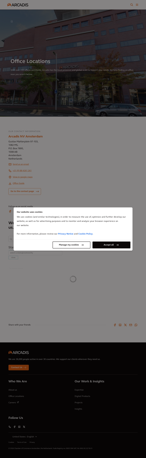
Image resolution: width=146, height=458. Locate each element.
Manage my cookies (69, 245)
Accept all (109, 245)
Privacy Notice (65, 234)
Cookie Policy (85, 234)
